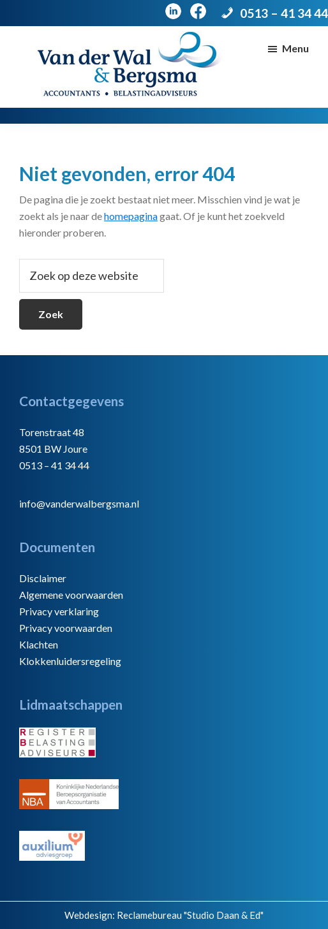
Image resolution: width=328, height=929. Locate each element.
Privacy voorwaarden (65, 628)
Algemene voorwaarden (71, 595)
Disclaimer (42, 578)
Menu (295, 48)
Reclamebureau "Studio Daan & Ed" (190, 915)
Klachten (38, 644)
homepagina (131, 216)
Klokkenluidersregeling (70, 661)
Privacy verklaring (59, 611)
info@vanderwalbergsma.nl (79, 503)
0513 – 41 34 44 (284, 13)
